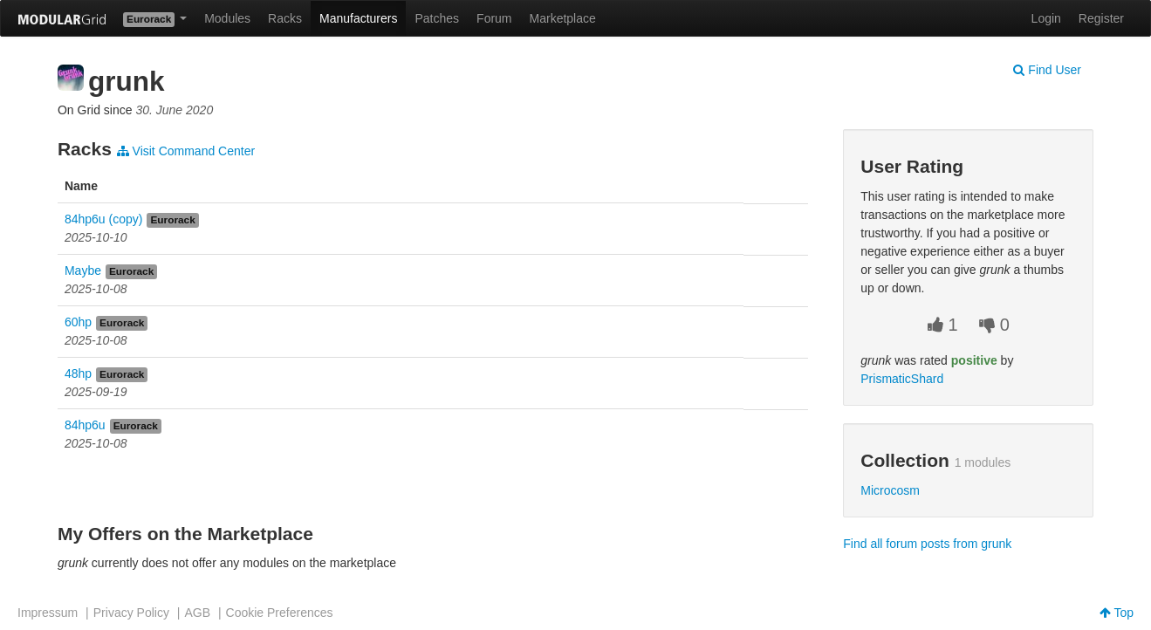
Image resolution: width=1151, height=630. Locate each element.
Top (1117, 613)
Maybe (83, 270)
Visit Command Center (186, 151)
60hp (78, 322)
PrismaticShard (901, 379)
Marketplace (563, 18)
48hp (78, 373)
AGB (197, 613)
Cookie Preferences (279, 613)
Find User (1047, 70)
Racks (285, 18)
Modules (227, 18)
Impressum (47, 613)
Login (1046, 18)
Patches (436, 18)
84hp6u (85, 425)
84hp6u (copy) (104, 219)
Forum (493, 18)
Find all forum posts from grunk (927, 544)
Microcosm (890, 490)
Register (1101, 18)
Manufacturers (358, 18)
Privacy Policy (131, 613)
